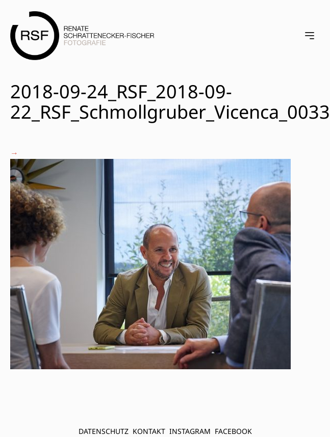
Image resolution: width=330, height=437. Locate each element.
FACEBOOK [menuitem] (233, 431)
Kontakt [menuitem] (149, 431)
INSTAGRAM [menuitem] (190, 431)
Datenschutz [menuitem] (104, 431)
